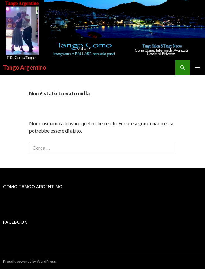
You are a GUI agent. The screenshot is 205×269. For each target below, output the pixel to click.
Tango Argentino (24, 67)
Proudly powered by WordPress (29, 261)
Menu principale (197, 67)
